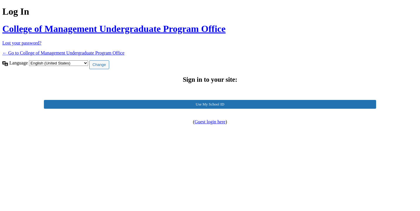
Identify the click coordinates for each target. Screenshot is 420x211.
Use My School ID (210, 104)
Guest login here (210, 121)
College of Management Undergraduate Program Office (114, 28)
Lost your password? (21, 42)
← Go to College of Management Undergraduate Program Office (63, 52)
